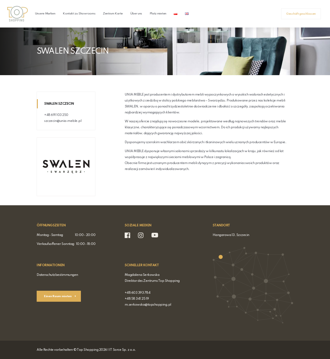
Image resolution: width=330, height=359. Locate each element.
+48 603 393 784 (138, 292)
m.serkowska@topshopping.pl (148, 304)
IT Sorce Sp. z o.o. (122, 349)
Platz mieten (158, 13)
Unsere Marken (45, 13)
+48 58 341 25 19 (137, 298)
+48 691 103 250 (56, 115)
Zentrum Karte (113, 13)
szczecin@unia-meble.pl (62, 121)
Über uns (136, 13)
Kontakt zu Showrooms (79, 13)
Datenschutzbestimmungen (57, 275)
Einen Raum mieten (58, 296)
